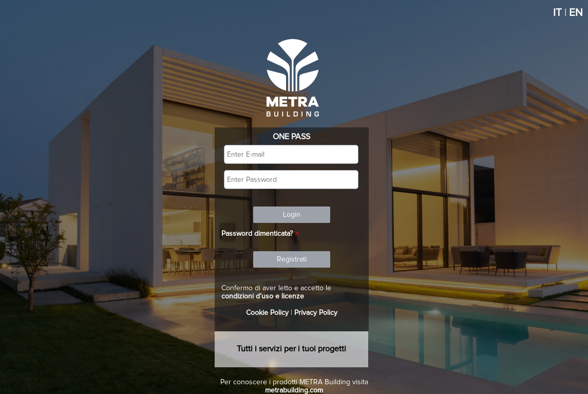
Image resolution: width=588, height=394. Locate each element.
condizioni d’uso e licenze (262, 296)
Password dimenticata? (257, 233)
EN (576, 13)
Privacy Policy (315, 312)
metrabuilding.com (294, 390)
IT (557, 13)
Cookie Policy (267, 312)
